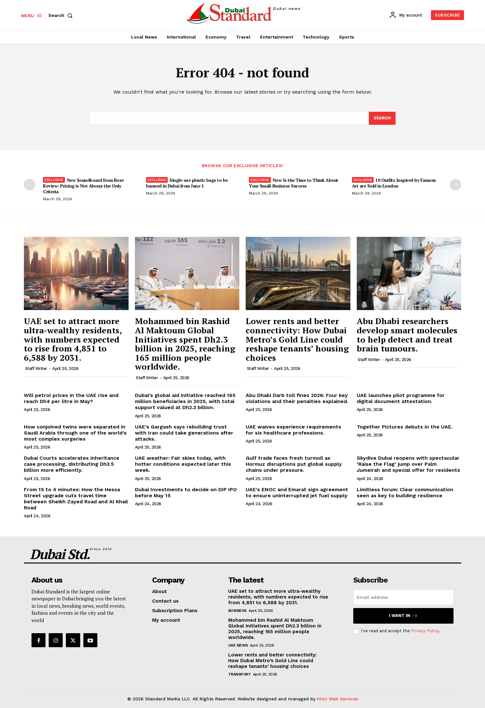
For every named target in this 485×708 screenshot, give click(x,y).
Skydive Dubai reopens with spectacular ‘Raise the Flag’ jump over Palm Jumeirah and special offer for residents (408, 464)
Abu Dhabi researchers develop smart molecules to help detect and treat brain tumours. (407, 335)
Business (237, 610)
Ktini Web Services (337, 698)
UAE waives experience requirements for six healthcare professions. (293, 430)
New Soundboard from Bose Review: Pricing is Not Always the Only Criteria (83, 186)
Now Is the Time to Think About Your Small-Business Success (293, 183)
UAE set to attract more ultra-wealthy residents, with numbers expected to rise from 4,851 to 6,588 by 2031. (73, 339)
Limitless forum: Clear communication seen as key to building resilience (405, 492)
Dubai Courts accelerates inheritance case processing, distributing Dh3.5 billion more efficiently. (71, 464)
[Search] (382, 118)
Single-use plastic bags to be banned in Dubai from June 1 (187, 183)
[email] (403, 597)
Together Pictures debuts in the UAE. (405, 427)
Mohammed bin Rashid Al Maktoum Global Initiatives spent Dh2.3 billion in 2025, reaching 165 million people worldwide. (185, 344)
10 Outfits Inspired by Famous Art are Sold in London (394, 183)
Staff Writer (36, 368)
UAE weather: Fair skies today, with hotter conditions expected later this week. (183, 464)
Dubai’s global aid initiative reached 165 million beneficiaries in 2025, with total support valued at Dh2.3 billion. (185, 402)
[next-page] (455, 185)
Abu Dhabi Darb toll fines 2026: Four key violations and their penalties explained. (297, 399)
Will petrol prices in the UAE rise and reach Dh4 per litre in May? (71, 399)
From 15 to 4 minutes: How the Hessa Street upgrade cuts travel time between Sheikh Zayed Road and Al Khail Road (76, 498)
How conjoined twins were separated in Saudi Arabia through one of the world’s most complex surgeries (75, 433)
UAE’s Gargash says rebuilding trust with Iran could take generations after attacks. (184, 433)
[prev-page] (29, 185)
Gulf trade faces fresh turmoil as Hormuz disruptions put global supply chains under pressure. (294, 464)
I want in (403, 616)
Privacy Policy (425, 631)
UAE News (238, 645)
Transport (239, 674)
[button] (61, 15)
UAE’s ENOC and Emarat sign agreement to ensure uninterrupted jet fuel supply (297, 492)
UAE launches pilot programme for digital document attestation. (401, 399)
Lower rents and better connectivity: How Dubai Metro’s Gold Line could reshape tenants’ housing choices (297, 339)
